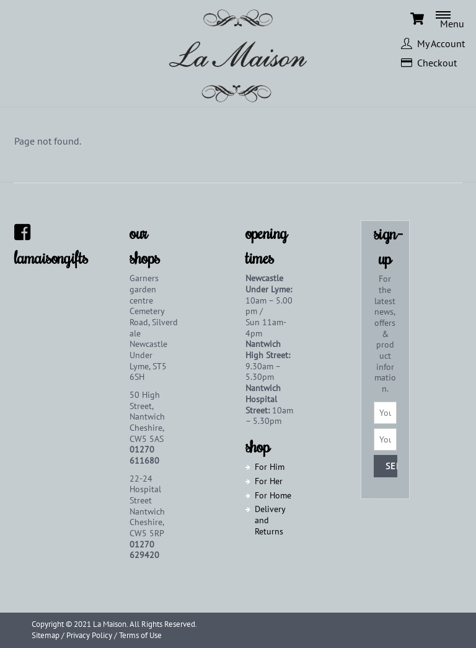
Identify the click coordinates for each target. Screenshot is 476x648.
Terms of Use (140, 635)
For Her (269, 481)
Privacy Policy (89, 635)
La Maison (109, 624)
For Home (273, 495)
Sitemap (46, 635)
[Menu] (456, 18)
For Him (269, 466)
